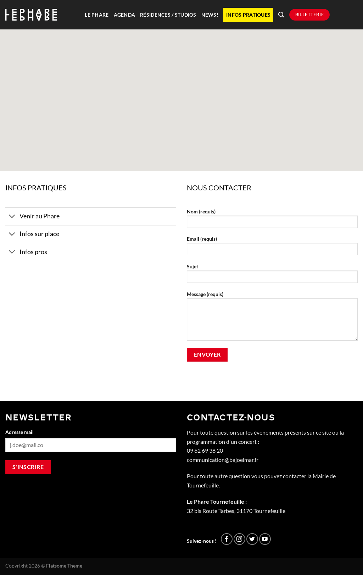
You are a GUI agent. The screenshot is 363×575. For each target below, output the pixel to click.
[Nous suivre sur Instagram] (239, 539)
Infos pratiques (248, 15)
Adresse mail (19, 432)
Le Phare (96, 15)
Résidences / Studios (168, 15)
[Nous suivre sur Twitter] (252, 539)
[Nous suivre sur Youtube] (265, 539)
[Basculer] (12, 217)
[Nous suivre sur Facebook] (227, 539)
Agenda (124, 15)
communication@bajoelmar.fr (222, 459)
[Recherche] (281, 15)
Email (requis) (272, 248)
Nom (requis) (272, 220)
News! (209, 15)
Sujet (272, 275)
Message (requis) (272, 318)
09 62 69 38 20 (205, 450)
